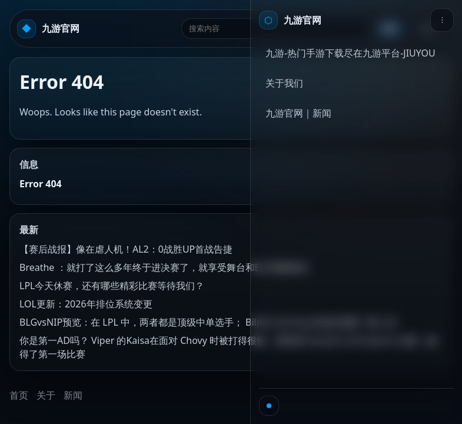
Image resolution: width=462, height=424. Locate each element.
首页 (18, 395)
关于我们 (284, 83)
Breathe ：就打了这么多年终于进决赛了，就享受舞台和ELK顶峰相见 (163, 267)
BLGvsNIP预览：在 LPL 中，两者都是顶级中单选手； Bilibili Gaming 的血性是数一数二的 (208, 322)
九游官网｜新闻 (298, 113)
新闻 (73, 395)
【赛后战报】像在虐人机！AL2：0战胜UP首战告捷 (125, 249)
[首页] (290, 20)
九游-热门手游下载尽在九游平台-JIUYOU (350, 53)
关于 (45, 395)
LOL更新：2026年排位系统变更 (85, 303)
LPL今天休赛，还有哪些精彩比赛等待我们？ (111, 285)
